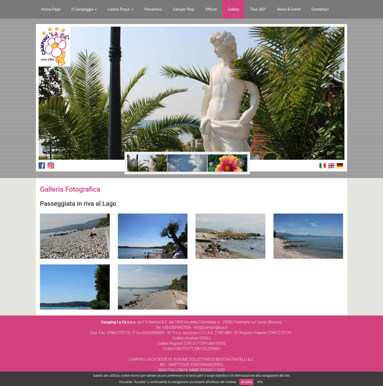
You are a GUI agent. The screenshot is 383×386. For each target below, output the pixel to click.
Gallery (233, 9)
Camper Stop (183, 9)
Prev (134, 163)
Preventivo (153, 9)
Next (240, 163)
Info (260, 382)
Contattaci (320, 9)
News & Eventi (289, 9)
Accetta (246, 382)
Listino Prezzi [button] (121, 9)
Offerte (211, 9)
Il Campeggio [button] (84, 9)
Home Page (51, 9)
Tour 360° (258, 9)
